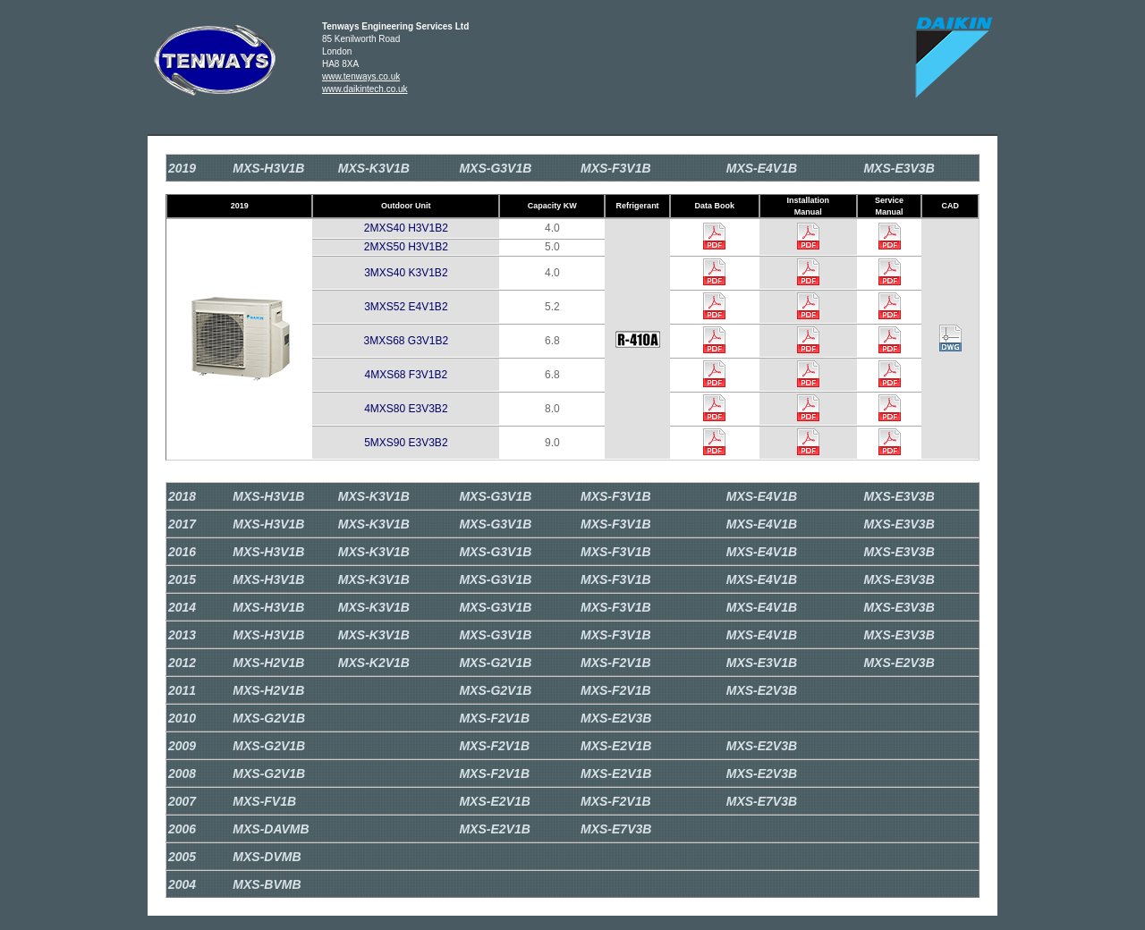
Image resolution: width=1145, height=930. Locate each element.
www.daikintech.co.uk (365, 89)
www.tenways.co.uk (361, 76)
